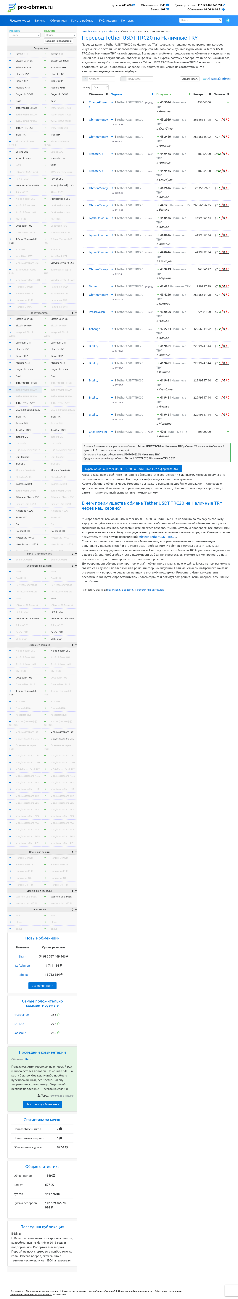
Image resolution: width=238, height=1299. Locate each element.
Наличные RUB (24, 293)
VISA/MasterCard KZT (28, 769)
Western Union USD (26, 896)
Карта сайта (16, 1291)
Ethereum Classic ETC (27, 497)
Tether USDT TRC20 (26, 114)
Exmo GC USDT (24, 559)
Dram (22, 956)
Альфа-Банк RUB (25, 232)
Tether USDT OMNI (26, 490)
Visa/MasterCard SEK (27, 802)
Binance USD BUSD (26, 504)
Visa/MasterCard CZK (27, 816)
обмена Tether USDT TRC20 (157, 536)
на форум (140, 589)
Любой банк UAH (26, 212)
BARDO (19, 1023)
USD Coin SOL (23, 457)
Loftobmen (22, 965)
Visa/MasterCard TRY (27, 795)
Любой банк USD (25, 198)
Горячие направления (58, 40)
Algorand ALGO (24, 510)
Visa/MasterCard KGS (27, 822)
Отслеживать (190, 78)
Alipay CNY (22, 192)
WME (18, 571)
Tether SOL (22, 436)
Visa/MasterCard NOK (28, 829)
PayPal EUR (22, 632)
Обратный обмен (218, 78)
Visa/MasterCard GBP (27, 755)
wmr (18, 915)
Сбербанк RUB (24, 225)
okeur (19, 928)
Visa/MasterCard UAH (28, 280)
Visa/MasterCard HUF (27, 789)
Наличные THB (24, 884)
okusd (19, 922)
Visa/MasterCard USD (27, 263)
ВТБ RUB (20, 249)
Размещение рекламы (74, 1291)
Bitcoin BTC (22, 54)
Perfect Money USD (26, 585)
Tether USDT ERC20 (26, 108)
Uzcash (29, 1059)
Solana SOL (22, 151)
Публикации (108, 20)
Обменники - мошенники (168, 1291)
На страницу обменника (42, 1104)
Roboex (23, 974)
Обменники (58, 20)
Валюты (40, 20)
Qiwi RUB (21, 578)
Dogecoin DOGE (24, 94)
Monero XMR (23, 87)
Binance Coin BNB (25, 470)
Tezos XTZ (21, 517)
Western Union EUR (26, 903)
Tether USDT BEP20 (26, 121)
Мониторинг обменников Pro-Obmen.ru (31, 1294)
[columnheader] (84, 94)
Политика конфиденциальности (135, 1291)
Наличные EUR (24, 300)
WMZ (18, 165)
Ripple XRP (22, 81)
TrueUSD (20, 463)
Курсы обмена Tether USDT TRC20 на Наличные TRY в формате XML (132, 468)
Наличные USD (24, 286)
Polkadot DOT (23, 531)
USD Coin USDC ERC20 (28, 409)
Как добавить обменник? (102, 1291)
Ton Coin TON (23, 158)
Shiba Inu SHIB (23, 477)
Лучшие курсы (20, 20)
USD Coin (21, 443)
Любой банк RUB (25, 205)
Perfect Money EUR (26, 591)
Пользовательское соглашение (42, 1291)
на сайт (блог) (156, 589)
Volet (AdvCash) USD (27, 185)
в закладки (113, 589)
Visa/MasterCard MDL (28, 782)
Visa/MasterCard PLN (27, 809)
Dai (17, 524)
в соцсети (127, 589)
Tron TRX (20, 134)
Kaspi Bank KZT (24, 256)
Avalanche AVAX (25, 537)
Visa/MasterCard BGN (28, 836)
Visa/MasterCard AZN (27, 843)
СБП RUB (21, 219)
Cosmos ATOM (24, 484)
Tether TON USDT (25, 128)
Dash (18, 101)
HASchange (21, 1014)
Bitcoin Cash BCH (25, 60)
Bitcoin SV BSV (24, 325)
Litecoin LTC (22, 74)
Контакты (127, 20)
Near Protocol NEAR (27, 544)
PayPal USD (22, 178)
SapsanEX (20, 1032)
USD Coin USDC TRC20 (28, 450)
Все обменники (42, 985)
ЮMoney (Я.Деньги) (27, 172)
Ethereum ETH (23, 67)
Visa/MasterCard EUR (27, 732)
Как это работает (83, 20)
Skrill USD (21, 638)
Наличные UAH (24, 306)
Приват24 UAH (24, 708)
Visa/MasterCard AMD (28, 775)
